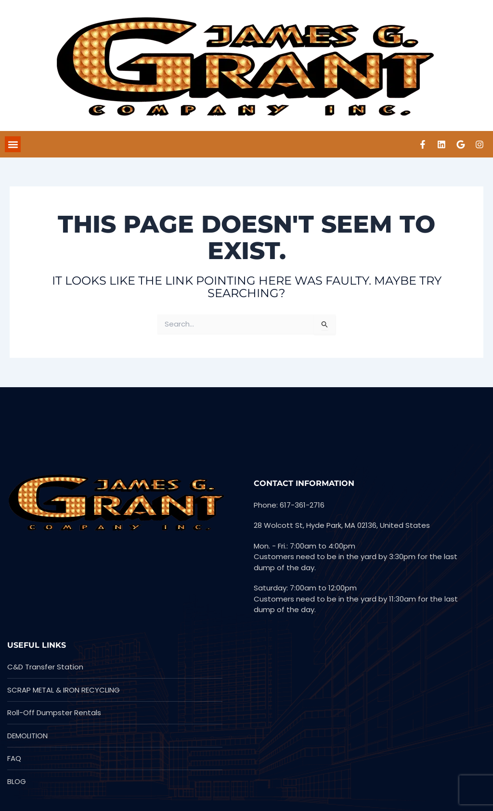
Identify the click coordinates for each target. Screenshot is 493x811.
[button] (13, 145)
